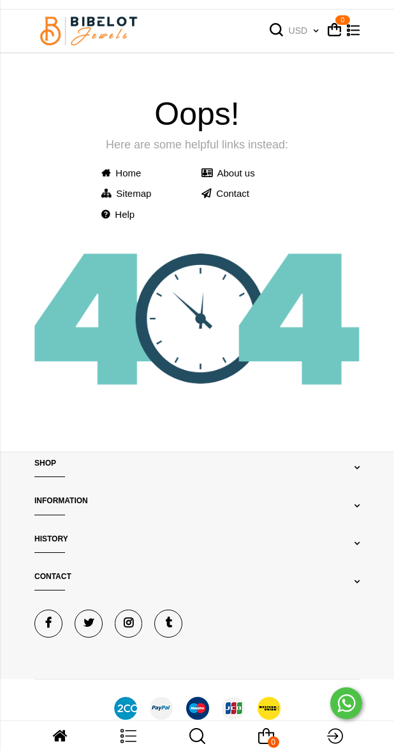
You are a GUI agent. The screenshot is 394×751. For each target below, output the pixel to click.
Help (118, 214)
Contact (225, 193)
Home (121, 173)
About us (228, 173)
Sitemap (126, 193)
